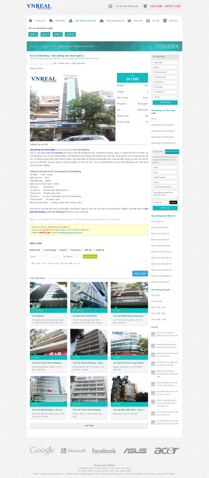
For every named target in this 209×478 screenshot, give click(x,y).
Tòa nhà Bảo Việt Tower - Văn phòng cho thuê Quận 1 (138, 410)
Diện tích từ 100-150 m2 (161, 252)
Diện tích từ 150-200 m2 (161, 258)
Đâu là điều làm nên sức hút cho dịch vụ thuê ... (167, 393)
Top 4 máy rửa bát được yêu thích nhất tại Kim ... (167, 413)
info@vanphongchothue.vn (70, 232)
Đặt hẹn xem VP (172, 152)
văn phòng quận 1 (98, 219)
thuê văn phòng (114, 219)
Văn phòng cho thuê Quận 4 (162, 137)
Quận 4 (57, 34)
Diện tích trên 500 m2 (160, 282)
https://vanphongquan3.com (86, 474)
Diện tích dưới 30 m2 (160, 227)
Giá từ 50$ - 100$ (158, 319)
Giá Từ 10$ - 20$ (158, 307)
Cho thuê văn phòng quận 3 (112, 474)
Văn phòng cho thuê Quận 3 (162, 131)
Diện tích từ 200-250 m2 (161, 264)
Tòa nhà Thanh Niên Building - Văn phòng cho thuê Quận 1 (101, 410)
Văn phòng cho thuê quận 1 (60, 219)
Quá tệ (63, 250)
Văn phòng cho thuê (82, 219)
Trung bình (75, 250)
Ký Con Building (41, 219)
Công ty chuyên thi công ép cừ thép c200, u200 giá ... (167, 384)
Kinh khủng (50, 250)
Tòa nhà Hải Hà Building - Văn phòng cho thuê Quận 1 (98, 364)
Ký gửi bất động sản (127, 6)
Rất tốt (88, 250)
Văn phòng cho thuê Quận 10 (163, 143)
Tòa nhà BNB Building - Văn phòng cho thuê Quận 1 (57, 410)
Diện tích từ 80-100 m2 (160, 246)
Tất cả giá (155, 295)
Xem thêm (88, 427)
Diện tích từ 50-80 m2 (160, 240)
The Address (38, 317)
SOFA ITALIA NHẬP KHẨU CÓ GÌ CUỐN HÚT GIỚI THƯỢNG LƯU (167, 403)
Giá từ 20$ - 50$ (158, 313)
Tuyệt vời (99, 250)
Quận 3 (45, 34)
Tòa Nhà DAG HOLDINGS (85, 317)
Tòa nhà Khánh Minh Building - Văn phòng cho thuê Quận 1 (60, 364)
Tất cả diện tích (157, 221)
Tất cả (153, 119)
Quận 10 (70, 34)
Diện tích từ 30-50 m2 (160, 234)
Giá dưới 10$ (156, 301)
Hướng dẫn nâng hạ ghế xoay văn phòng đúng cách (167, 345)
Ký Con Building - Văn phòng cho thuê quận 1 (57, 55)
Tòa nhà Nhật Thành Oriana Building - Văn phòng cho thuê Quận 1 (145, 317)
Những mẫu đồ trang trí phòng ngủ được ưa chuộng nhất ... (167, 373)
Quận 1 (33, 34)
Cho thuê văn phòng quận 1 (137, 474)
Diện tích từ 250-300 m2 (161, 270)
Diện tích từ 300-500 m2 (161, 276)
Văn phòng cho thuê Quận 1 (162, 125)
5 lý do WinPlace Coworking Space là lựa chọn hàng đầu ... (167, 423)
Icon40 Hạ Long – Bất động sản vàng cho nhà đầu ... (167, 363)
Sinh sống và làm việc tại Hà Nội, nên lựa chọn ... (167, 354)
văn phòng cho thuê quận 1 (163, 474)
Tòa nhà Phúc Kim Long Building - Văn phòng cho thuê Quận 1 (143, 364)
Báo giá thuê (158, 152)
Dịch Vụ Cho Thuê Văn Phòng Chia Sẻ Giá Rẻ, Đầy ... (167, 335)
